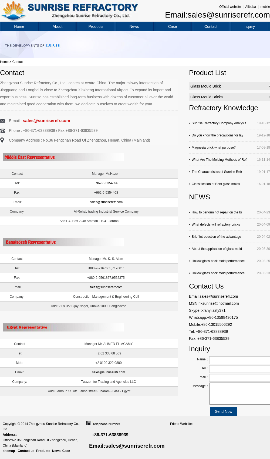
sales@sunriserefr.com (46, 120)
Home (19, 26)
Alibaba (250, 7)
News (134, 26)
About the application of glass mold (217, 249)
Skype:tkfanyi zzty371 (207, 310)
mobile (265, 7)
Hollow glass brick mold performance (218, 261)
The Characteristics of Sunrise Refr (217, 172)
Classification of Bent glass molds (216, 184)
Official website (230, 7)
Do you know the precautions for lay (217, 135)
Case (172, 26)
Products (95, 26)
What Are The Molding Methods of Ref (219, 160)
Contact (210, 26)
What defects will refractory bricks (216, 224)
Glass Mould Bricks (206, 97)
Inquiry (249, 26)
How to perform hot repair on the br (217, 212)
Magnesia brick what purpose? (214, 147)
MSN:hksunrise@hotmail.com (214, 303)
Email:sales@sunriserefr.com (217, 14)
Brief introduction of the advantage (216, 237)
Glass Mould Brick (205, 86)
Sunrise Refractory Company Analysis (219, 123)
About (58, 26)
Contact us (26, 451)
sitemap (9, 451)
